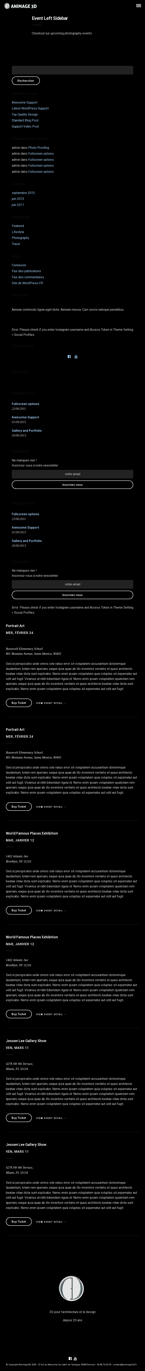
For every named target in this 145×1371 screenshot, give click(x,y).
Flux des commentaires (28, 277)
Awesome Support (24, 102)
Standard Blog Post (25, 120)
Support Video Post (25, 126)
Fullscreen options (41, 153)
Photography (20, 238)
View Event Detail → (51, 703)
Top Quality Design (25, 114)
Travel (16, 244)
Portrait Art (15, 626)
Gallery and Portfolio (27, 431)
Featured (18, 226)
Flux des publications (26, 271)
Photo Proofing (38, 148)
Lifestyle (18, 232)
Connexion (19, 265)
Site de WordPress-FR (27, 283)
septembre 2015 (23, 193)
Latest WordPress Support (30, 108)
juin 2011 (18, 205)
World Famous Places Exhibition (32, 833)
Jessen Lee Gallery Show (26, 1041)
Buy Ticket (19, 703)
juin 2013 (18, 199)
